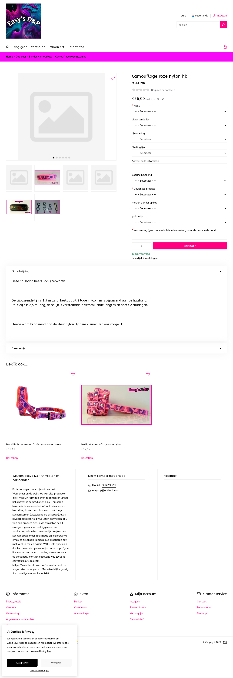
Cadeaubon (80, 543)
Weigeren (56, 662)
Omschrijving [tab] (116, 271)
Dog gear (20, 47)
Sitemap (202, 549)
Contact (202, 537)
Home (9, 56)
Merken (78, 537)
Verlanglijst (136, 549)
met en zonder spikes (144, 202)
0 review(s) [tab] (116, 284)
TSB (225, 578)
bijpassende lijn (140, 119)
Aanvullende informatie (145, 161)
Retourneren (204, 543)
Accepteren (22, 662)
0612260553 (109, 420)
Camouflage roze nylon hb (70, 56)
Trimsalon (38, 47)
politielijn (137, 216)
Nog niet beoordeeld (163, 90)
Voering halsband (142, 175)
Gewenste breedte (143, 188)
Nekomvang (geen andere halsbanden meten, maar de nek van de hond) (174, 230)
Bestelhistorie (138, 543)
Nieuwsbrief (137, 555)
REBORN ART (57, 47)
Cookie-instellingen (39, 670)
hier (49, 651)
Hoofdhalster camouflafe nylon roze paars (33, 380)
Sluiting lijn (138, 147)
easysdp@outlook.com (105, 426)
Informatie (76, 47)
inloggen (220, 15)
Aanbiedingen (81, 549)
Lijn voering (138, 133)
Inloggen (135, 537)
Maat (136, 105)
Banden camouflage (41, 56)
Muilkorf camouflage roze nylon (101, 380)
